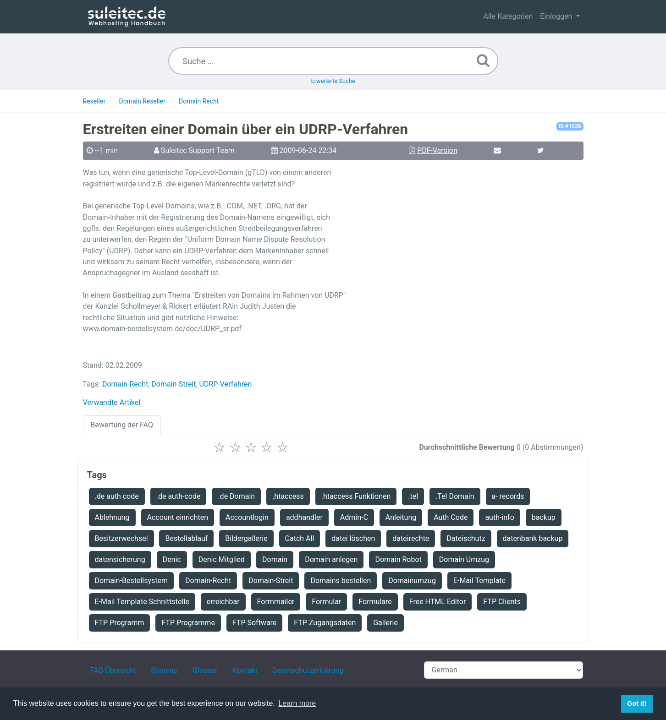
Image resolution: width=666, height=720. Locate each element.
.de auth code (117, 496)
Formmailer (276, 601)
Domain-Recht (125, 384)
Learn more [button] (297, 703)
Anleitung (400, 517)
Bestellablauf (186, 538)
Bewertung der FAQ (122, 424)
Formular (326, 601)
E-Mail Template (479, 580)
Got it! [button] (636, 703)
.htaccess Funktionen (356, 496)
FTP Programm (119, 622)
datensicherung (120, 559)
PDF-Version (437, 150)
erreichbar (223, 601)
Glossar (205, 670)
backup (544, 517)
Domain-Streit (173, 384)
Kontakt (245, 670)
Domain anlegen (331, 559)
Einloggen (557, 16)
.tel (413, 496)
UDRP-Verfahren (225, 384)
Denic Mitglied (221, 559)
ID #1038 (570, 126)
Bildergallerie (246, 538)
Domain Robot (398, 559)
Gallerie (385, 622)
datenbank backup (533, 538)
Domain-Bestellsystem (131, 580)
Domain (274, 559)
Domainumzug (412, 580)
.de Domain (236, 496)
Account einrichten (177, 517)
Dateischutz (465, 538)
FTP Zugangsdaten (325, 622)
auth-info (499, 517)
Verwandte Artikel (112, 402)
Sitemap (164, 670)
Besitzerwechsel (121, 538)
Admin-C (354, 517)
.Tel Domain (454, 496)
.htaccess (288, 496)
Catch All (299, 538)
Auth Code (451, 517)
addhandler (304, 517)
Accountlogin (247, 517)
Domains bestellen (340, 580)
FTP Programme (188, 622)
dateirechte (410, 538)
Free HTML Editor (437, 601)
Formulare (374, 601)
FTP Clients (502, 601)
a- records (508, 496)
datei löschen (353, 538)
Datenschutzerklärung (308, 670)
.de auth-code (178, 496)
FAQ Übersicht (113, 670)
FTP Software (254, 622)
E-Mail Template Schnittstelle (142, 601)
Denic (172, 559)
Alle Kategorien (508, 16)
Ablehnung (112, 517)
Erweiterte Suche (333, 80)
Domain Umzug (464, 559)
